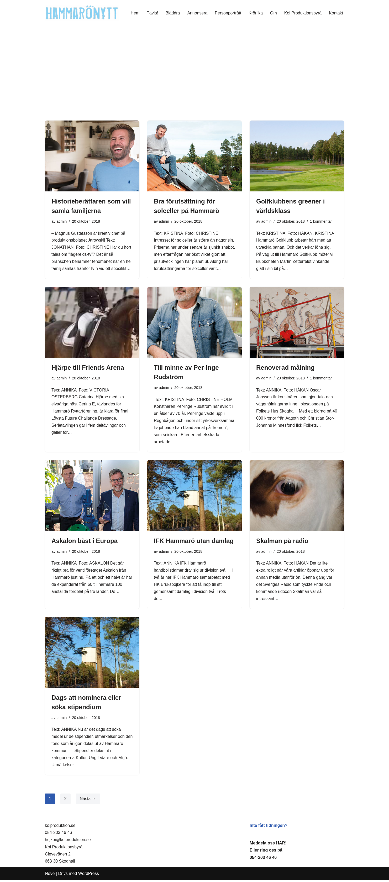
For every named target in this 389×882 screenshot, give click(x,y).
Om (273, 13)
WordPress (88, 875)
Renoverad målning (285, 368)
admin (61, 221)
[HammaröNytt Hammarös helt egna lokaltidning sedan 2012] (82, 13)
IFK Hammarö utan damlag (194, 541)
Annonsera (197, 13)
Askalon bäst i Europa (84, 541)
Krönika (255, 13)
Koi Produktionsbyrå (303, 13)
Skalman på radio (282, 541)
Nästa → (88, 800)
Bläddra (172, 13)
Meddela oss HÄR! (268, 845)
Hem (134, 13)
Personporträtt (227, 13)
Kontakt (336, 13)
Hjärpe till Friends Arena (87, 368)
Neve (50, 875)
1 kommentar (321, 221)
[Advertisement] (194, 81)
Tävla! (151, 13)
